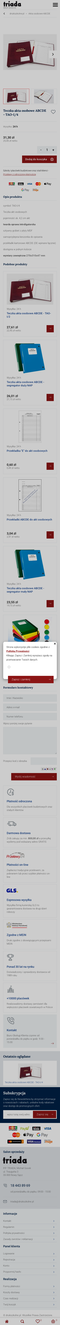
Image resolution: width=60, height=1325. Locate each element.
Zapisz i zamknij (21, 679)
